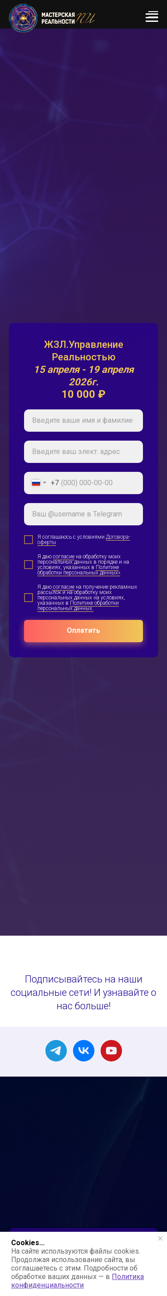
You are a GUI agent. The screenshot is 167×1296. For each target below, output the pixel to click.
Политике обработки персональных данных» (78, 570)
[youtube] (111, 1050)
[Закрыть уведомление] (160, 1238)
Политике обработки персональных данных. (78, 605)
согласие (63, 556)
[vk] (83, 1050)
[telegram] (56, 1050)
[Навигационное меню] (153, 14)
